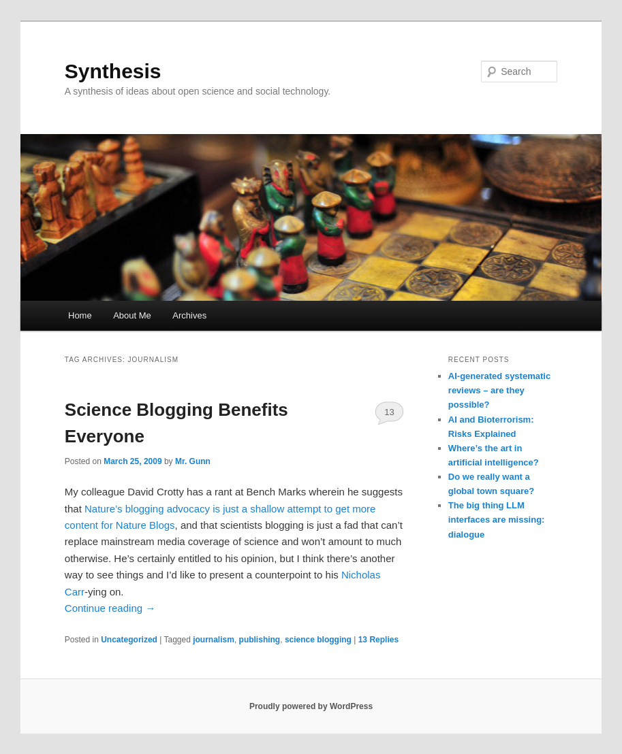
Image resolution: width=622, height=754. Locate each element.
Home (80, 315)
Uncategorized (129, 639)
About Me (132, 315)
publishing (260, 639)
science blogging (318, 639)
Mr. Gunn (193, 461)
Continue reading (110, 608)
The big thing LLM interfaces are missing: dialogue (496, 519)
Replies (378, 639)
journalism (213, 639)
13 (389, 412)
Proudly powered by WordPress (311, 706)
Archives (189, 315)
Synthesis (113, 71)
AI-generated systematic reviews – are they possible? (499, 390)
